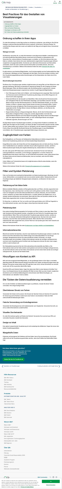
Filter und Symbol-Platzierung (12, 28)
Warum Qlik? (7, 425)
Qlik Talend (7, 399)
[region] (30, 483)
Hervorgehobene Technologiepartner (14, 438)
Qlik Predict (7, 415)
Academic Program (9, 459)
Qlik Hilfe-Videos (8, 377)
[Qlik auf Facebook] (56, 477)
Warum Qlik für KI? (9, 434)
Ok (51, 481)
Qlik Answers (7, 412)
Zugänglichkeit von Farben (11, 26)
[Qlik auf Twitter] (50, 477)
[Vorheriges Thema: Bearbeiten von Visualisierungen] (15, 366)
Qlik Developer (8, 380)
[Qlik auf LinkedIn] (53, 477)
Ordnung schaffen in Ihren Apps (13, 24)
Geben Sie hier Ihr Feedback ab (13, 359)
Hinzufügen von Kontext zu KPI (13, 30)
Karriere (6, 464)
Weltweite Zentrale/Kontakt (11, 469)
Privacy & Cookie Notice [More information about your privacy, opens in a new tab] (27, 487)
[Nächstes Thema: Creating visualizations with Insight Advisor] (46, 366)
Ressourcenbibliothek (10, 389)
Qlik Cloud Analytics (9, 410)
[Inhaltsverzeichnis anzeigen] (3, 7)
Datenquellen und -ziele (10, 440)
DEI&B (5, 457)
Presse (6, 466)
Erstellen (31, 7)
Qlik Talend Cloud (9, 401)
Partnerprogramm (9, 462)
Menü (59, 3)
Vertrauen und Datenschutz (11, 429)
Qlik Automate (8, 417)
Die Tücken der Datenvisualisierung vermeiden (17, 32)
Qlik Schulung (7, 384)
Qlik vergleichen (8, 436)
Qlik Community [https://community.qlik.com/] (42, 477)
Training (6, 382)
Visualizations (38, 7)
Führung (6, 453)
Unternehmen (8, 450)
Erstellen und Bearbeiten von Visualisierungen (16, 9)
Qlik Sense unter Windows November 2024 (16, 7)
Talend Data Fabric (9, 404)
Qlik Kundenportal (9, 386)
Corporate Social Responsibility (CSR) (14, 455)
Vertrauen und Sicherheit (11, 427)
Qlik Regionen (8, 443)
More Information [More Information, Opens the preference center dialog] (50, 485)
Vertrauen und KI (8, 431)
